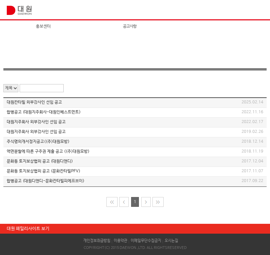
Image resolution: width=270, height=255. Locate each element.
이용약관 (120, 241)
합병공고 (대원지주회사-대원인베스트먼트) (44, 112)
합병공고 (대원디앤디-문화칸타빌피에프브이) (45, 181)
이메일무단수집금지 (146, 241)
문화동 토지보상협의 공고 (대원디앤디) (40, 161)
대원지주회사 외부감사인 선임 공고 (36, 122)
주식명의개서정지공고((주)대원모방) (38, 141)
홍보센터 (43, 26)
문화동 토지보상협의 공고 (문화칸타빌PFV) (43, 171)
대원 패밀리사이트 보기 (28, 228)
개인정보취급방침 (96, 241)
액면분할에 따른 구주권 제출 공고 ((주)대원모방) (48, 151)
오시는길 (171, 241)
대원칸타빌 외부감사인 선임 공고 (34, 102)
